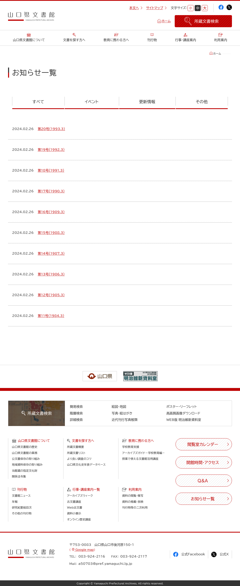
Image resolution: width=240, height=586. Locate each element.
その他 (202, 102)
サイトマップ (156, 7)
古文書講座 (74, 501)
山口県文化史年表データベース (86, 464)
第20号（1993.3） (51, 128)
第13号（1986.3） (51, 274)
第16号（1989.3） (51, 211)
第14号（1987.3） (51, 253)
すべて (38, 102)
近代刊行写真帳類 (124, 419)
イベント (91, 102)
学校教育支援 (130, 446)
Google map (84, 549)
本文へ (135, 7)
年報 (15, 501)
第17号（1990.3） (51, 191)
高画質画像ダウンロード (183, 413)
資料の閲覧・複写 (132, 495)
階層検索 (76, 413)
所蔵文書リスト (76, 453)
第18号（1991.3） (51, 170)
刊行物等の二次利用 (135, 507)
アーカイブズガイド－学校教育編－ (143, 453)
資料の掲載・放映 (132, 501)
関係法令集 (19, 476)
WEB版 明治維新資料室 (183, 419)
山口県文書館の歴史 (24, 446)
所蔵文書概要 (75, 446)
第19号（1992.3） (51, 149)
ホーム (166, 21)
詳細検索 (76, 419)
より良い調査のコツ (79, 458)
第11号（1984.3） (51, 315)
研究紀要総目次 (22, 507)
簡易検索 (76, 406)
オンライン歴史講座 (79, 519)
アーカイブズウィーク (80, 495)
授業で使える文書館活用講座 (140, 458)
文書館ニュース (21, 495)
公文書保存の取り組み (26, 458)
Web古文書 (74, 507)
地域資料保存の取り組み (27, 464)
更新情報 (147, 102)
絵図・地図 (119, 406)
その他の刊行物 (21, 513)
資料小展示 (74, 513)
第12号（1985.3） (51, 295)
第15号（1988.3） (51, 232)
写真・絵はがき (122, 413)
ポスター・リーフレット (181, 406)
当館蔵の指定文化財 (24, 470)
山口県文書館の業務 (24, 453)
